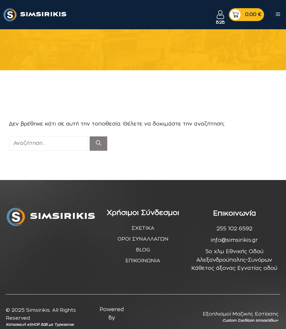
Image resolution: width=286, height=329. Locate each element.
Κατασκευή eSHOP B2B (26, 324)
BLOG (143, 249)
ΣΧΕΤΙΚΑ (143, 228)
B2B (220, 22)
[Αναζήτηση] (98, 143)
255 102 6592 (234, 229)
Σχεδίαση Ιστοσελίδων (258, 320)
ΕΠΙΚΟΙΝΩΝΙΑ (142, 260)
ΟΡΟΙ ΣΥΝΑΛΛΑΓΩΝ (143, 239)
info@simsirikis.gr (234, 240)
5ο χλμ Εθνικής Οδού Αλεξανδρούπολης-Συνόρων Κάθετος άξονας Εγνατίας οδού (234, 260)
